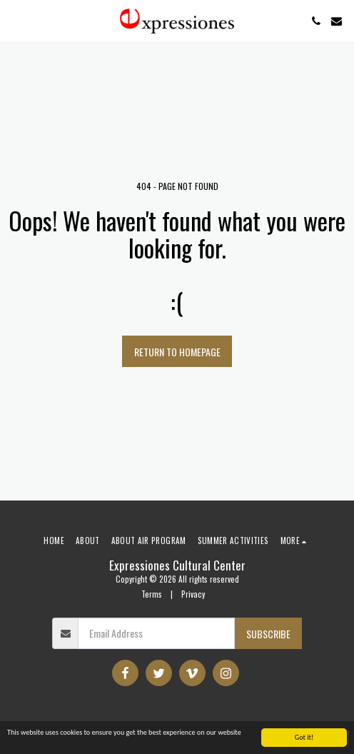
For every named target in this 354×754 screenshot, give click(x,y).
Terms (151, 594)
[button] (16, 20)
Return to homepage (177, 351)
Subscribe (268, 633)
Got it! (304, 738)
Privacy (193, 594)
